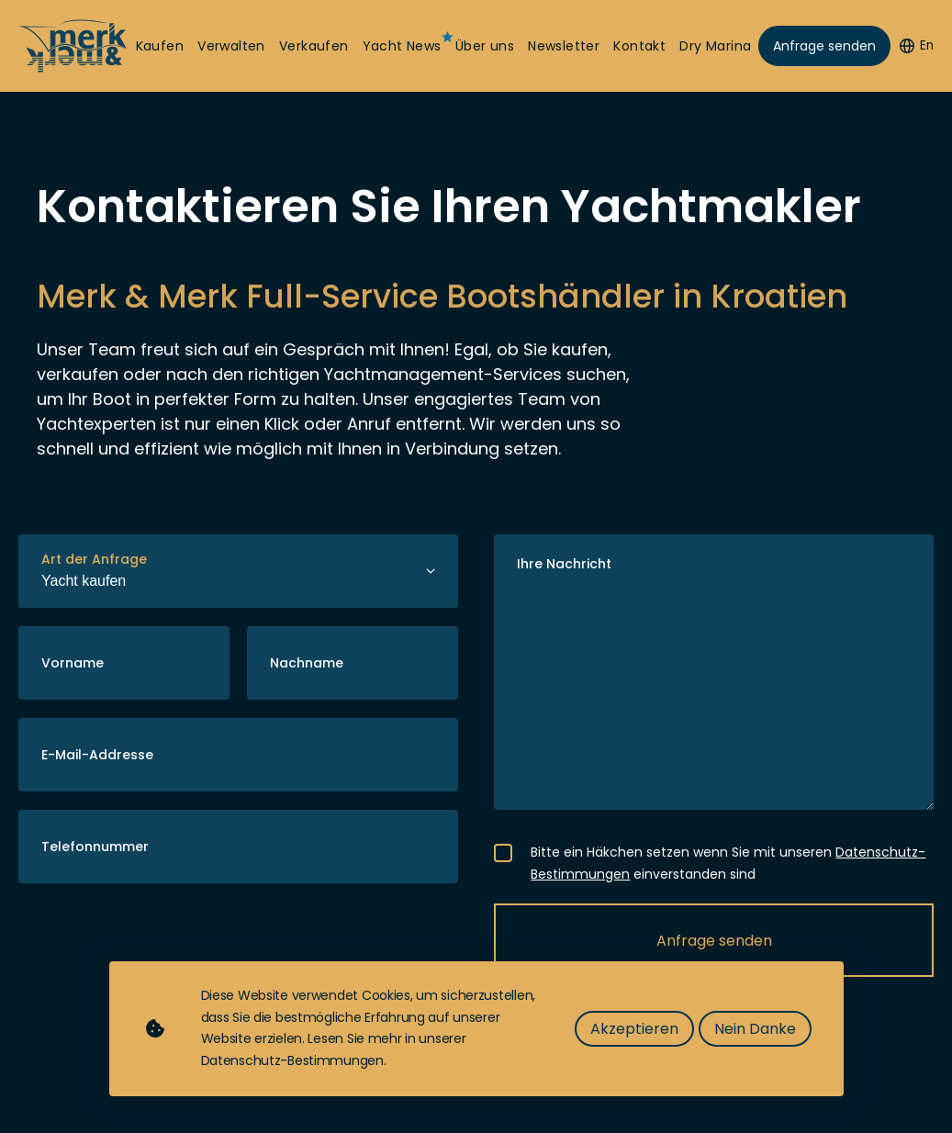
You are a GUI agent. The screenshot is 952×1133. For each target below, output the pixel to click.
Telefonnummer (95, 846)
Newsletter (563, 46)
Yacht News (402, 46)
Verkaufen (314, 46)
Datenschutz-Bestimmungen (292, 1060)
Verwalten (231, 46)
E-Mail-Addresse (97, 755)
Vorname (72, 663)
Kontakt (639, 46)
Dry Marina (715, 46)
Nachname (306, 663)
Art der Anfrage (94, 559)
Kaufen (160, 46)
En (917, 45)
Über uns (484, 46)
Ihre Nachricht (564, 564)
